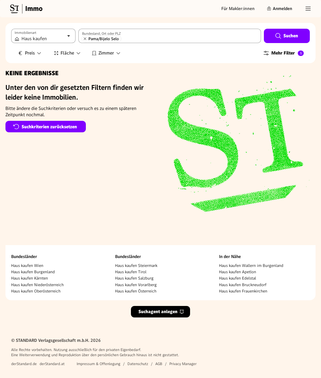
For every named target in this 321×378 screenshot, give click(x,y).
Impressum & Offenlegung (98, 364)
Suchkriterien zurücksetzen (45, 126)
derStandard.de (24, 364)
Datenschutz (137, 364)
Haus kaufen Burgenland (33, 272)
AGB (158, 364)
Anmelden (279, 8)
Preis (30, 53)
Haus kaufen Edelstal (237, 278)
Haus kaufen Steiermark (136, 265)
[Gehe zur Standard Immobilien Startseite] (25, 8)
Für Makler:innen (238, 8)
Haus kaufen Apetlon (237, 272)
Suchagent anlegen (161, 311)
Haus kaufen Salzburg (134, 278)
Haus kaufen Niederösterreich (37, 284)
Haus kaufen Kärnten (29, 278)
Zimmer (106, 53)
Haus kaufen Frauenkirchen (243, 291)
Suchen (286, 35)
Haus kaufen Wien (27, 265)
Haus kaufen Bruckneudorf (242, 284)
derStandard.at (52, 364)
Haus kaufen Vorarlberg (136, 284)
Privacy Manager (183, 364)
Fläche (67, 53)
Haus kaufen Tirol (130, 272)
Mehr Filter (283, 53)
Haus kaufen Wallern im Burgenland (251, 265)
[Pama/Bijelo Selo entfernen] (85, 39)
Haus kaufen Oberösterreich (36, 291)
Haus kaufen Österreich (135, 291)
